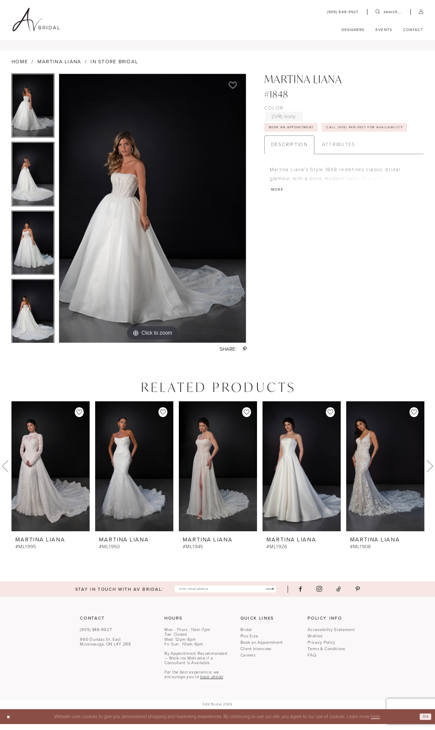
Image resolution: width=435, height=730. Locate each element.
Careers (248, 661)
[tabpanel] (32, 111)
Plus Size (249, 642)
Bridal (246, 636)
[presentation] (50, 470)
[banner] (35, 20)
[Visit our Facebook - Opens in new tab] (314, 594)
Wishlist (315, 642)
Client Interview (255, 655)
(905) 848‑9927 (96, 636)
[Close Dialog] (10, 722)
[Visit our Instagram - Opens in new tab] (333, 594)
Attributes (339, 168)
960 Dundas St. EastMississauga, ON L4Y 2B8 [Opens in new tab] (105, 647)
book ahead (211, 683)
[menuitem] (343, 12)
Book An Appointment (298, 134)
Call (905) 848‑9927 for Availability (317, 149)
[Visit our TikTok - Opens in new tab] (353, 594)
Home (19, 66)
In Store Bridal (114, 66)
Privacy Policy (322, 648)
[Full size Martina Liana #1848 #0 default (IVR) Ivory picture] (152, 212)
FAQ (312, 661)
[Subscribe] (282, 594)
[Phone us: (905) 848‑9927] (343, 12)
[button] (421, 12)
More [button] (279, 214)
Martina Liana (59, 66)
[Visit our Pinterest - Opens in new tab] (372, 594)
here (375, 722)
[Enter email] (226, 594)
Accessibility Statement (331, 636)
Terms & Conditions (326, 655)
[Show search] (388, 12)
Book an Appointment (261, 648)
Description (289, 168)
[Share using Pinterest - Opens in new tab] (244, 353)
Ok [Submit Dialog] (424, 722)
